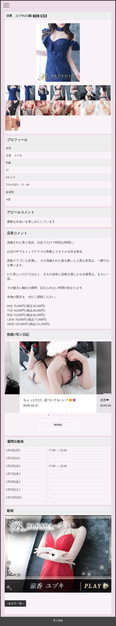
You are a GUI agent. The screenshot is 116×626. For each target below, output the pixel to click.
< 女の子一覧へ (15, 603)
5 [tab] (67, 415)
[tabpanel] (58, 377)
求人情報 (58, 620)
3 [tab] (58, 415)
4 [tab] (62, 415)
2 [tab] (53, 415)
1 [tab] (48, 415)
